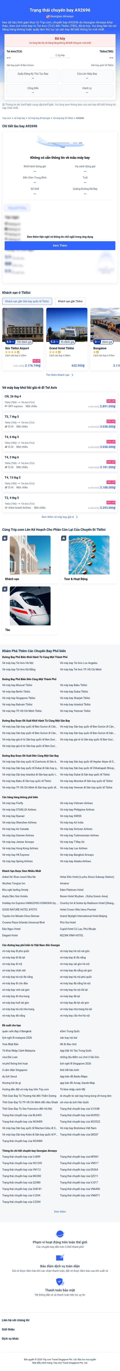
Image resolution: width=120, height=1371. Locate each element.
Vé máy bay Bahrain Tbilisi (17, 704)
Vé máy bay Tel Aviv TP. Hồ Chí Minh (80, 669)
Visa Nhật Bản (10, 1044)
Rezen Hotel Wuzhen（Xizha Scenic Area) (84, 896)
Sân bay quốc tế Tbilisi (102, 65)
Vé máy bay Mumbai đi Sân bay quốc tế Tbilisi (86, 781)
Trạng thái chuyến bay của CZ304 (21, 1201)
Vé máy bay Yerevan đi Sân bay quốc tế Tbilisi (86, 787)
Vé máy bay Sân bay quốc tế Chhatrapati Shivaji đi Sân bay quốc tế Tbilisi (88, 768)
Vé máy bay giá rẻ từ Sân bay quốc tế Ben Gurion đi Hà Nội (31, 746)
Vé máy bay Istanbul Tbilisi (75, 704)
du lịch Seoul (9, 1076)
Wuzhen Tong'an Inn (13, 883)
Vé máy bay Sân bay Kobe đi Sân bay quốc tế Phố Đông (31, 1134)
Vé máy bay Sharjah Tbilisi (75, 698)
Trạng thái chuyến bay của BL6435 (22, 1115)
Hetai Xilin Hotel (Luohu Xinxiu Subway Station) (87, 876)
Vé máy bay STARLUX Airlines (19, 809)
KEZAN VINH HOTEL (72, 935)
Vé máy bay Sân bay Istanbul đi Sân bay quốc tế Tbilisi (31, 774)
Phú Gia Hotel (68, 922)
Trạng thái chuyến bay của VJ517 (79, 1182)
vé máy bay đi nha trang (15, 996)
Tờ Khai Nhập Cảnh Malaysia (18, 1050)
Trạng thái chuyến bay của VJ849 (21, 1156)
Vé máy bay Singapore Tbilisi (18, 698)
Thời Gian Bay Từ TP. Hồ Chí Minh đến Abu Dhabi (30, 1102)
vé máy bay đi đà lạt (13, 957)
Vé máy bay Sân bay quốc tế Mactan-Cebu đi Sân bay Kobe (31, 1128)
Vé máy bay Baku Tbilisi (73, 685)
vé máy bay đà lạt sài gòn (74, 1002)
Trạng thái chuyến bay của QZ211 (79, 1176)
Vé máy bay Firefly (12, 803)
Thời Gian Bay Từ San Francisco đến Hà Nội (27, 1108)
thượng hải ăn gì (11, 1082)
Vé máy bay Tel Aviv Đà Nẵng (18, 669)
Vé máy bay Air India (71, 822)
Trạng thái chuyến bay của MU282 (21, 1176)
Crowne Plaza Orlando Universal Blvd (23, 922)
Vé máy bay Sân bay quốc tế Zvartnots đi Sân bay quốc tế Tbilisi (31, 761)
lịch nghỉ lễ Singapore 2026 (75, 1063)
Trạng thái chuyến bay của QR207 (79, 1134)
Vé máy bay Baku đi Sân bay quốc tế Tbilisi (26, 781)
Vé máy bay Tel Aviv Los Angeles (78, 663)
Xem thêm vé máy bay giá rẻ (60, 517)
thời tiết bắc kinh (69, 1070)
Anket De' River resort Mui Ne (19, 876)
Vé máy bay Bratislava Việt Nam (78, 1128)
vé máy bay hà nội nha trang (18, 1009)
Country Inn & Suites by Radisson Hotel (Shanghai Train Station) (88, 903)
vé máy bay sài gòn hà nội (75, 964)
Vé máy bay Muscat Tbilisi (17, 685)
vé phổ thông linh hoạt (15, 1063)
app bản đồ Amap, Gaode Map (77, 1082)
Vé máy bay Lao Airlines (73, 848)
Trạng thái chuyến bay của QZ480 (21, 1182)
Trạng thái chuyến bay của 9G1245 (22, 1163)
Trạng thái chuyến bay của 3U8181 (22, 1188)
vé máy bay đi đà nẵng (73, 957)
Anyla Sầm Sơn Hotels (15, 896)
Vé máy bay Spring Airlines (17, 861)
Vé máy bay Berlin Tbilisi (16, 691)
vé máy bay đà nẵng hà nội (75, 983)
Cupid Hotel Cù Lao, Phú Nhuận (78, 928)
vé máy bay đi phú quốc (15, 951)
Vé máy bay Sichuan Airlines (76, 829)
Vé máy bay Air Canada (15, 829)
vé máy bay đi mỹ (12, 964)
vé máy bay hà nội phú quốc (76, 976)
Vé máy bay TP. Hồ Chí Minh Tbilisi (22, 710)
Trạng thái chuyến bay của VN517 (79, 1163)
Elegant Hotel (10, 935)
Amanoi (64, 883)
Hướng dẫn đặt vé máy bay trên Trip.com (25, 1089)
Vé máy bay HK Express (15, 854)
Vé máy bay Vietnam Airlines (76, 803)
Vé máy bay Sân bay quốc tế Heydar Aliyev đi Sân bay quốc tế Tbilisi (88, 761)
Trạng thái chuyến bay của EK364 (79, 1169)
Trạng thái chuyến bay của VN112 (21, 1169)
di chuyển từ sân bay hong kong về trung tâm (85, 1095)
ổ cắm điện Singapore (14, 1070)
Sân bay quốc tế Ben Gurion (20, 65)
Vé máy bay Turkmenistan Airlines (79, 835)
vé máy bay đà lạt (70, 996)
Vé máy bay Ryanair (13, 816)
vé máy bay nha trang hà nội (76, 1009)
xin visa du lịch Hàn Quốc (74, 1102)
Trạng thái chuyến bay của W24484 (22, 1141)
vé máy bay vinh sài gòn (15, 989)
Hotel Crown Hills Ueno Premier (78, 909)
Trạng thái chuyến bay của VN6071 (80, 1195)
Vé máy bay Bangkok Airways (77, 854)
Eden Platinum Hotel (72, 889)
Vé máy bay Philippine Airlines (77, 809)
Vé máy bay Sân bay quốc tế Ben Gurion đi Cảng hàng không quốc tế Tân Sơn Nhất (31, 733)
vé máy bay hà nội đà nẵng (17, 976)
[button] (113, 4)
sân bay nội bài (68, 1037)
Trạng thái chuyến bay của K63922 (79, 1115)
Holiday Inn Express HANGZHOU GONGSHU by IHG (31, 903)
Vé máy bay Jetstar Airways (18, 841)
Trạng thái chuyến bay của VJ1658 (79, 1108)
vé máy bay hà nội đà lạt (74, 989)
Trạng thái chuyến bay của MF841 (79, 1156)
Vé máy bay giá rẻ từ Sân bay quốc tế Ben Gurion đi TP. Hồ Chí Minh (31, 739)
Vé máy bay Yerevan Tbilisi (75, 710)
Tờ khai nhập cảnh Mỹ (72, 1089)
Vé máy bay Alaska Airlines (75, 861)
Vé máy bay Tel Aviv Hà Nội (17, 663)
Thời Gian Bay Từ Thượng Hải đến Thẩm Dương (29, 1095)
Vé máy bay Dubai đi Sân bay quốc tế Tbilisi (85, 774)
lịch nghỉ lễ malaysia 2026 (17, 1037)
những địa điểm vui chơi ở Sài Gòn (79, 1057)
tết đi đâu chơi (68, 1044)
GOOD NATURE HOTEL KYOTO (19, 909)
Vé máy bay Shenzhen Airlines (19, 822)
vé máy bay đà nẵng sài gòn (76, 970)
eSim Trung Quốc (70, 1031)
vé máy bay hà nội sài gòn (75, 951)
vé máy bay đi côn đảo (15, 983)
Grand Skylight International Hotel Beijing (83, 916)
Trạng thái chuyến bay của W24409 (22, 1121)
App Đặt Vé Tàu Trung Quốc (76, 1050)
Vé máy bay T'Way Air (72, 841)
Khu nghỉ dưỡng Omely (15, 889)
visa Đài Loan (10, 1057)
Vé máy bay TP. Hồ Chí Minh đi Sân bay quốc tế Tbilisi (31, 787)
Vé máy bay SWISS (70, 816)
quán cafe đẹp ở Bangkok (16, 1031)
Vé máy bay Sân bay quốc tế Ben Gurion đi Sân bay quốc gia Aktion (88, 733)
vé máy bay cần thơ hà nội (75, 1015)
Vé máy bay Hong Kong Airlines (20, 848)
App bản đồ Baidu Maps (74, 1076)
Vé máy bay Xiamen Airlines (18, 835)
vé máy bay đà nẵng (13, 1015)
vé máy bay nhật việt (14, 970)
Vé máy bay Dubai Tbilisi (74, 691)
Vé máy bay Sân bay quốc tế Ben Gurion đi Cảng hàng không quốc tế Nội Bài (88, 726)
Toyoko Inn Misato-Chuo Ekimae (20, 916)
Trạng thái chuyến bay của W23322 (80, 1121)
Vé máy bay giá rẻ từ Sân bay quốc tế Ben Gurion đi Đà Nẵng (88, 739)
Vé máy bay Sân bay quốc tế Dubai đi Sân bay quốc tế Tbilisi (31, 768)
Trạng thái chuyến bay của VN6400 (80, 1188)
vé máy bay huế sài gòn (15, 1002)
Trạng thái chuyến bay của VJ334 (21, 1195)
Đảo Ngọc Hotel (11, 928)
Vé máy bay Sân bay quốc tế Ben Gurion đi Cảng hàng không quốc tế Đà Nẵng (31, 726)
